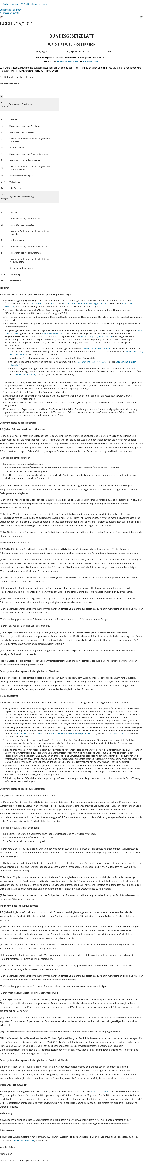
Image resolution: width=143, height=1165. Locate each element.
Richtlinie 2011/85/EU (53, 333)
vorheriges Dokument (11, 9)
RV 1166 (61, 61)
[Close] (1, 96)
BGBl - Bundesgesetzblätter (34, 4)
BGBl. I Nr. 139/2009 (118, 733)
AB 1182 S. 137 (72, 61)
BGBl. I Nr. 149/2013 (100, 1091)
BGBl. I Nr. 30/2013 (25, 374)
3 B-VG (52, 303)
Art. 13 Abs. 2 (37, 303)
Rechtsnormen (10, 4)
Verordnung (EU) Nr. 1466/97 (97, 348)
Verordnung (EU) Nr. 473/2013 (96, 336)
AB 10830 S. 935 (90, 61)
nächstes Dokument (10, 12)
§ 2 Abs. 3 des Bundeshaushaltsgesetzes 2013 (86, 303)
